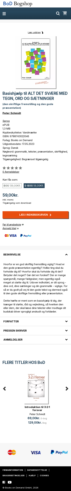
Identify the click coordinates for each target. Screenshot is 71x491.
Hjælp (32, 475)
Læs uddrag (34, 32)
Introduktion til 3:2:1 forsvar (37, 408)
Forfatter (11, 321)
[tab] (35, 252)
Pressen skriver (15, 330)
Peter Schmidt (12, 113)
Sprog (6, 121)
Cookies (44, 475)
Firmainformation (13, 470)
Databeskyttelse (37, 470)
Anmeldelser (12, 339)
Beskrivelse (12, 254)
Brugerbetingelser (14, 475)
